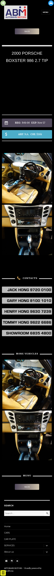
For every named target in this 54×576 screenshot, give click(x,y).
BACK (27, 31)
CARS (7, 533)
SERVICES (9, 545)
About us (9, 552)
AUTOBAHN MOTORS (13, 568)
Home (7, 526)
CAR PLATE (10, 539)
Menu (45, 12)
